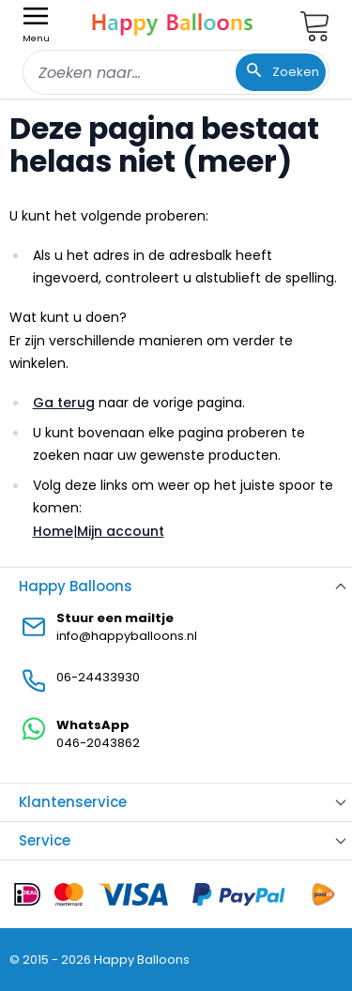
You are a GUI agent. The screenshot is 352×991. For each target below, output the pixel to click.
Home (53, 531)
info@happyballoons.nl (126, 636)
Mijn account (120, 531)
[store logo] (172, 22)
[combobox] (176, 72)
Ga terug (64, 402)
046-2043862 (98, 743)
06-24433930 (98, 677)
